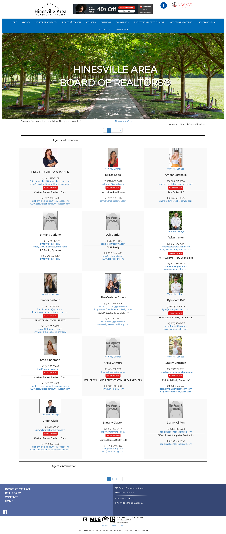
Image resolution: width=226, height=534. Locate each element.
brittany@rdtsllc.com (50, 244)
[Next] (121, 130)
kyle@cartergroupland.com (175, 309)
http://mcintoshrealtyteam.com (175, 391)
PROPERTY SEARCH (18, 489)
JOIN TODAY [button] (121, 29)
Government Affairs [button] (182, 22)
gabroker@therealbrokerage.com (175, 201)
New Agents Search (125, 121)
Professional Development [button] (149, 22)
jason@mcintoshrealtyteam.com (175, 389)
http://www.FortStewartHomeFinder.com (50, 184)
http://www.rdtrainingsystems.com (50, 246)
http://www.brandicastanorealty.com (50, 312)
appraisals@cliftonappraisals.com (176, 432)
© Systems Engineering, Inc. (113, 525)
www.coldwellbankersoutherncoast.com (50, 203)
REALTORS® (13, 493)
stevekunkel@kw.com (176, 266)
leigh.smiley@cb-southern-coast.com (50, 201)
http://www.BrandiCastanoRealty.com (113, 309)
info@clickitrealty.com (113, 256)
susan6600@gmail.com (50, 329)
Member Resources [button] (46, 22)
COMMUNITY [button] (122, 22)
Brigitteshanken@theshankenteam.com (50, 181)
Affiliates (91, 22)
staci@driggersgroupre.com (50, 369)
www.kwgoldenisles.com (175, 269)
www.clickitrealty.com (113, 259)
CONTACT (11, 497)
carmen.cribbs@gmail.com (113, 201)
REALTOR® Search (71, 22)
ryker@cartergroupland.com (176, 246)
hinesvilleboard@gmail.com (129, 503)
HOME (14, 22)
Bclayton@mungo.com (113, 432)
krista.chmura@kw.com (113, 372)
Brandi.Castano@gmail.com (50, 309)
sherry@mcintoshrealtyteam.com (176, 372)
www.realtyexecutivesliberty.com (50, 332)
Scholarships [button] (206, 22)
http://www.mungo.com (113, 451)
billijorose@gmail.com (113, 184)
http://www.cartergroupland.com (175, 249)
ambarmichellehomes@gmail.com (175, 184)
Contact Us (104, 29)
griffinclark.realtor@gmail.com (50, 430)
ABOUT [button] (26, 22)
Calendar (106, 22)
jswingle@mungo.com (113, 448)
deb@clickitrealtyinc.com (113, 244)
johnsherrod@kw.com (113, 389)
